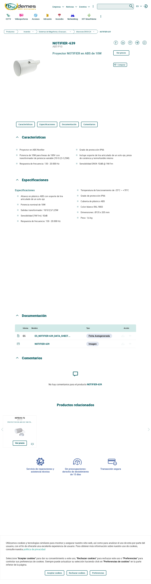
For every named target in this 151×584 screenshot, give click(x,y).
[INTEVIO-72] (19, 431)
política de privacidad (34, 549)
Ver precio (121, 52)
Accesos (35, 16)
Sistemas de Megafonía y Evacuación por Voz (53, 31)
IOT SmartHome (89, 16)
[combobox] (115, 6)
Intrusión (48, 16)
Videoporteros (21, 16)
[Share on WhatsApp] (144, 43)
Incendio (59, 16)
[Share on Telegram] (137, 43)
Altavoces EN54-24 (83, 31)
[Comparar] (120, 65)
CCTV (8, 16)
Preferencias (98, 573)
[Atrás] (2, 429)
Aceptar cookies (54, 573)
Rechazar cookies (77, 573)
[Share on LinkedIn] (122, 43)
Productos (10, 31)
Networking (72, 16)
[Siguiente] (148, 429)
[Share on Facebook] (115, 43)
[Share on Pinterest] (130, 43)
